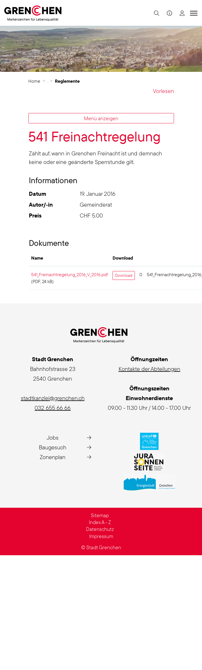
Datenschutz (100, 529)
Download (123, 275)
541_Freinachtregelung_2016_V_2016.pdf (69, 274)
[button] (155, 12)
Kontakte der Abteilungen (149, 368)
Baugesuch (52, 447)
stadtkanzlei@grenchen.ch (53, 398)
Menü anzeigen (101, 118)
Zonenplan (52, 456)
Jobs (53, 437)
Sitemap (100, 515)
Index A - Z (100, 522)
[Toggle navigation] (193, 13)
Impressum (101, 536)
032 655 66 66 (53, 407)
